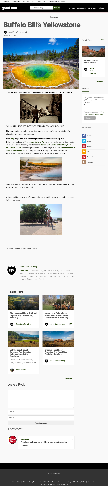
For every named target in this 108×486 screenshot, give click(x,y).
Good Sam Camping (16, 32)
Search (57, 8)
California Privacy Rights (96, 114)
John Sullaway (21, 370)
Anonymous (25, 439)
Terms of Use (92, 482)
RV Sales (26, 1)
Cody (12, 138)
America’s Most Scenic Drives (91, 61)
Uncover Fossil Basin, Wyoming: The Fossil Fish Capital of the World (56, 352)
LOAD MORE (68, 379)
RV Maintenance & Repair (56, 1)
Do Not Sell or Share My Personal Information (53, 482)
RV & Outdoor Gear (38, 1)
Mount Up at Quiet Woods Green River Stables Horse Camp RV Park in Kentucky (56, 315)
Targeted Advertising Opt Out (76, 482)
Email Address (88, 105)
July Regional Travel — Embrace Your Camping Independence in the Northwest (20, 353)
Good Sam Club (54, 474)
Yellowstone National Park (34, 142)
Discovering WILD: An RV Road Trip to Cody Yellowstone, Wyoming (23, 315)
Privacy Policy (16, 482)
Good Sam (24, 271)
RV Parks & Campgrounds (11, 1)
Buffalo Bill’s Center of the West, (54, 145)
